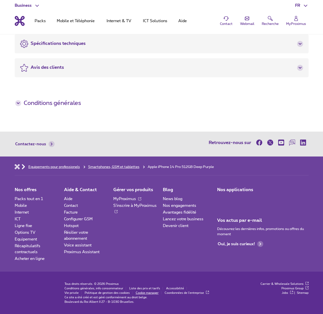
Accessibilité (175, 288)
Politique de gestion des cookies (107, 292)
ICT (18, 219)
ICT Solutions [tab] (155, 21)
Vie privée (72, 292)
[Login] (296, 21)
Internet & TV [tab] (119, 21)
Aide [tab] (182, 21)
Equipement (26, 239)
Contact (71, 206)
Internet (22, 212)
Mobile (21, 206)
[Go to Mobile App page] (235, 200)
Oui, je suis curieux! (240, 244)
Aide (68, 199)
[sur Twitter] (270, 143)
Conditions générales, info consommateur (94, 288)
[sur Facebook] (260, 143)
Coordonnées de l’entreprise (187, 292)
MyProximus (127, 199)
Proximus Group (295, 288)
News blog (172, 199)
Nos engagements (179, 206)
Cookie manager (147, 292)
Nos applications (235, 190)
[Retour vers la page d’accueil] (20, 21)
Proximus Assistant (82, 252)
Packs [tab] (40, 21)
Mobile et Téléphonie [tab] (76, 21)
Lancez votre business (183, 219)
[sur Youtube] (281, 143)
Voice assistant (78, 245)
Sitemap (303, 292)
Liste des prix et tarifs (144, 288)
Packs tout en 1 (29, 199)
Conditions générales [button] (48, 103)
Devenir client (176, 226)
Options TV (25, 233)
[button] (302, 5)
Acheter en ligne (30, 259)
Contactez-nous (35, 144)
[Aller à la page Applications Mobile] (221, 200)
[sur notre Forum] (292, 143)
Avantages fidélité (179, 212)
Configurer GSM (78, 219)
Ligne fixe (23, 226)
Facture (71, 212)
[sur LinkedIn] (303, 143)
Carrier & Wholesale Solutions (284, 283)
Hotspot (71, 226)
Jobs (287, 292)
